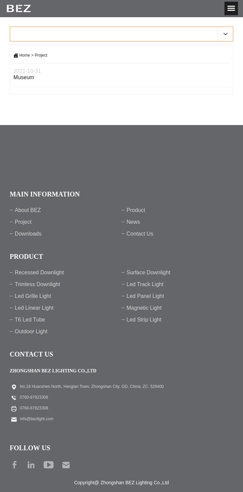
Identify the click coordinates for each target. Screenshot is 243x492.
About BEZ (28, 210)
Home (24, 55)
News (133, 222)
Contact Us (140, 234)
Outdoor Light (31, 331)
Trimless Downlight (37, 284)
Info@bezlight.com (37, 419)
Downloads (28, 234)
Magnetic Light (144, 308)
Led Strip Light (144, 319)
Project (41, 55)
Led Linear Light (34, 308)
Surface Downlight (149, 272)
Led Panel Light (145, 296)
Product (136, 210)
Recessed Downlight (39, 272)
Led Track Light (145, 284)
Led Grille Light (33, 296)
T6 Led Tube (30, 319)
